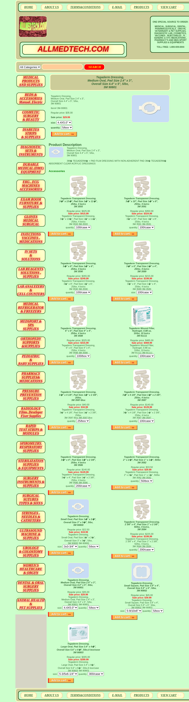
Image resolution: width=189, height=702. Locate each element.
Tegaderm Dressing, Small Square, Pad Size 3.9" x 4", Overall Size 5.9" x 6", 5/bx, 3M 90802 (142, 587)
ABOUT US (52, 7)
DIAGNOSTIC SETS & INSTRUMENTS (31, 150)
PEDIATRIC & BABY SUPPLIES (31, 359)
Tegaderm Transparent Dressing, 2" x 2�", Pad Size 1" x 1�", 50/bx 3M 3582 (141, 460)
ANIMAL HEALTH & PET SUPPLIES (31, 603)
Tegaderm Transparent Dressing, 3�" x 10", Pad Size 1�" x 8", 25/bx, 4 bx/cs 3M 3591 (142, 202)
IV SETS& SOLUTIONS (31, 255)
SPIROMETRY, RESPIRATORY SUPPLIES (31, 447)
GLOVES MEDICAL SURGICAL (30, 220)
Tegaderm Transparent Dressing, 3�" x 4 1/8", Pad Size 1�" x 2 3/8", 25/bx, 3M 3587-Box (78, 396)
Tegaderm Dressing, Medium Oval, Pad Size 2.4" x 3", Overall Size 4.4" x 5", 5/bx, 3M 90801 (78, 584)
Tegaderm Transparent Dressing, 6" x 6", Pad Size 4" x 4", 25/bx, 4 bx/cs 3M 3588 (78, 332)
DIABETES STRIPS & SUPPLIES (30, 133)
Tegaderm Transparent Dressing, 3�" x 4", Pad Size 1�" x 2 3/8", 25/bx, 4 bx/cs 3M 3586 (78, 461)
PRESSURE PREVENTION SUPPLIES (31, 394)
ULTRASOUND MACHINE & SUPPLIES (31, 534)
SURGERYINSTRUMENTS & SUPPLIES (30, 481)
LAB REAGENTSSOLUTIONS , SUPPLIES (31, 272)
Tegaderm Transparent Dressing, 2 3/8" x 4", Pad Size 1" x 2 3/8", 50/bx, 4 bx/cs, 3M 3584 (142, 526)
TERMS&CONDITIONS (85, 7)
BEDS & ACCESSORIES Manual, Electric (30, 98)
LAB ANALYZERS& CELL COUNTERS (31, 290)
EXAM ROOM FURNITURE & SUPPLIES (31, 203)
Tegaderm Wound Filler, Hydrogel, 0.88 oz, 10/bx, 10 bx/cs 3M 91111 (142, 332)
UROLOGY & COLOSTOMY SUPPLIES (31, 551)
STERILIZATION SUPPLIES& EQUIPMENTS (31, 464)
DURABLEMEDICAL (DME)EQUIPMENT (31, 168)
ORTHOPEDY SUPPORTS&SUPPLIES (31, 342)
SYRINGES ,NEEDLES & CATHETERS (31, 516)
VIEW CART (169, 7)
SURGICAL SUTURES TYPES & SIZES (31, 499)
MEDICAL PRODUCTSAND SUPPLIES (31, 81)
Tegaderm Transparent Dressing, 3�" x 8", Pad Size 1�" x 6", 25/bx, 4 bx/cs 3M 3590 (78, 267)
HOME (28, 7)
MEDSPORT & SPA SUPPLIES (31, 325)
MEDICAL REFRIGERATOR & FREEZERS (31, 307)
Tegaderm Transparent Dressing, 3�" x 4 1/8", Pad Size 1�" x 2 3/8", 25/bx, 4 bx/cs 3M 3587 (142, 396)
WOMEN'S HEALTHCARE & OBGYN (31, 569)
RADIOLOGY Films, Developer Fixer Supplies (31, 412)
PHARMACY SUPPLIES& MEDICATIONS (30, 377)
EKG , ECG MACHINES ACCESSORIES (31, 185)
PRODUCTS (141, 7)
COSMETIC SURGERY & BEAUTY (31, 115)
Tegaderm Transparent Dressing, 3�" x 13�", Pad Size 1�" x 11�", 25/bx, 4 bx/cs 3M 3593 (78, 202)
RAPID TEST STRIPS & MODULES (31, 429)
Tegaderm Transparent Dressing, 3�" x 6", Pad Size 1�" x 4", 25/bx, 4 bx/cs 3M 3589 (142, 267)
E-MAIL (117, 7)
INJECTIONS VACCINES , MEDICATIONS (30, 237)
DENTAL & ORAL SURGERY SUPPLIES (31, 586)
